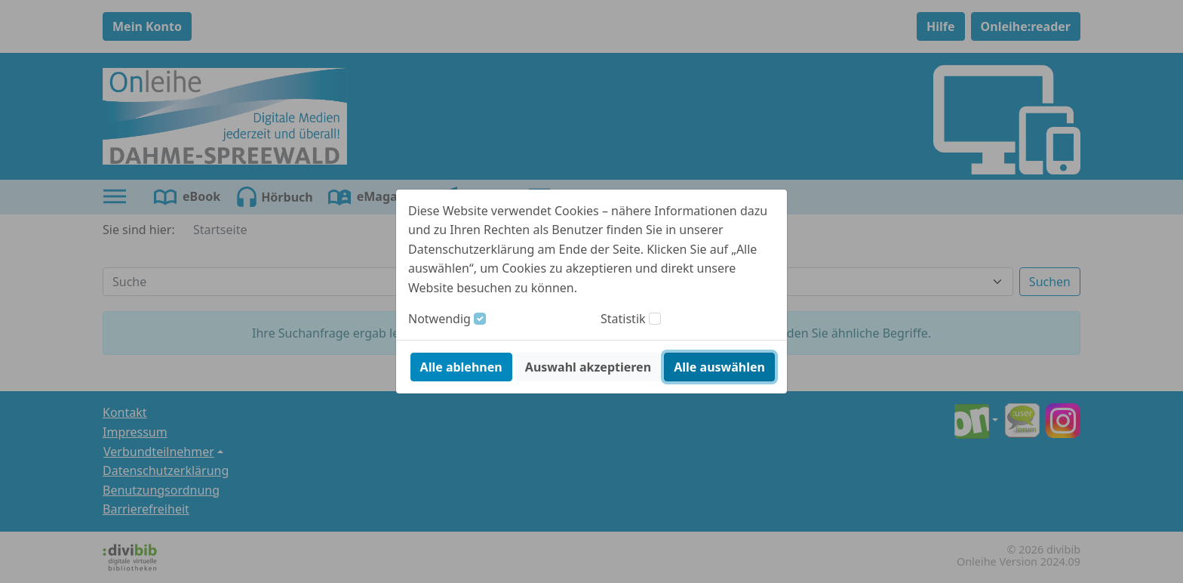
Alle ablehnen (461, 367)
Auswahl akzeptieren (588, 367)
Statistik (623, 318)
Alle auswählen (719, 367)
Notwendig (439, 318)
